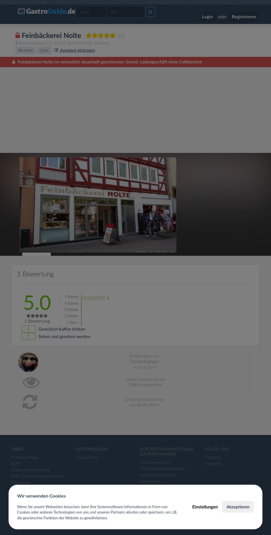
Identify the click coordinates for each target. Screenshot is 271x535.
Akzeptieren (238, 506)
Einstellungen (205, 506)
